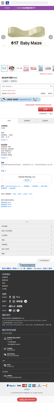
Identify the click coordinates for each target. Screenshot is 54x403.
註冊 (45, 109)
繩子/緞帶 (44, 186)
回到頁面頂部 (44, 260)
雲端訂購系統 (11, 349)
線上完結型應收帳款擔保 (14, 376)
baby (14, 194)
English (6, 81)
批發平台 (13, 338)
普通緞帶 (4, 188)
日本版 (4, 289)
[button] (3, 37)
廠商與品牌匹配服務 (13, 354)
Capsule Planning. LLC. (27, 177)
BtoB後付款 (10, 365)
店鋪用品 (35, 186)
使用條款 (27, 389)
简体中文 (14, 81)
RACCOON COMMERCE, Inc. (13, 318)
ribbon (20, 194)
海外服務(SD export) (14, 344)
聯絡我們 (5, 286)
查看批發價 (27, 400)
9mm (30, 194)
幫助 (3, 283)
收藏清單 (5, 277)
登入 (51, 113)
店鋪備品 (27, 186)
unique (25, 194)
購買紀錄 (5, 280)
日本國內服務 (12, 342)
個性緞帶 (13, 188)
